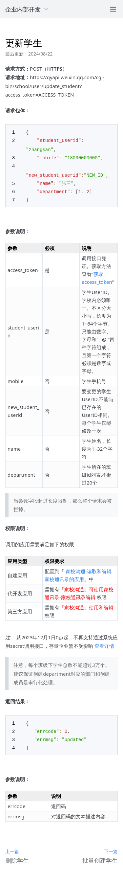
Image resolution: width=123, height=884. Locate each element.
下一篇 (111, 848)
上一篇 (12, 848)
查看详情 (104, 643)
